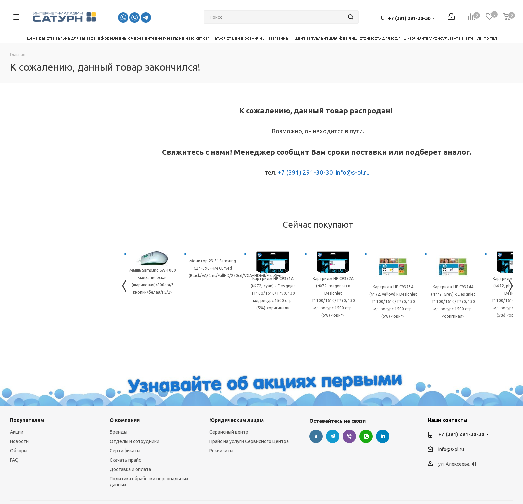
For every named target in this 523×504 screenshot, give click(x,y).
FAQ (14, 460)
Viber (349, 436)
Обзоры (18, 450)
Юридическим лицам (236, 420)
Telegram (332, 436)
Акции (16, 432)
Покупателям (27, 420)
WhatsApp (366, 436)
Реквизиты (221, 450)
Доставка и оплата (130, 469)
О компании (125, 420)
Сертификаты (125, 450)
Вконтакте (316, 436)
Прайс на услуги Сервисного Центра (249, 441)
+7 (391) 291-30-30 (409, 18)
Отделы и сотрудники (134, 441)
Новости (19, 441)
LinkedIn (382, 436)
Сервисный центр (228, 432)
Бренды (118, 432)
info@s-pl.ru (353, 172)
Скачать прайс (125, 460)
